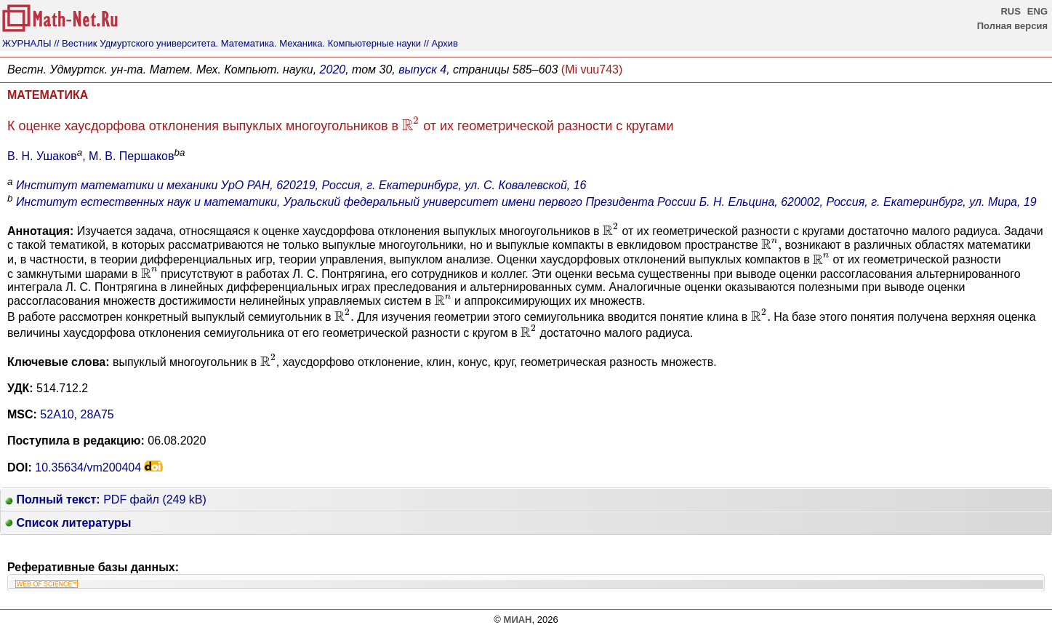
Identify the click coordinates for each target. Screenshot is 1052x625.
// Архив (441, 43)
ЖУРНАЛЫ (27, 43)
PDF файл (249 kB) (105, 499)
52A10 (56, 414)
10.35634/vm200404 (88, 467)
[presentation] (410, 123)
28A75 (97, 414)
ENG (1037, 11)
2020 (333, 69)
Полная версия (1012, 25)
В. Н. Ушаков (42, 156)
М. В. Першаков (131, 156)
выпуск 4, (423, 69)
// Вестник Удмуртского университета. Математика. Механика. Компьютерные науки (237, 43)
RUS (1010, 11)
